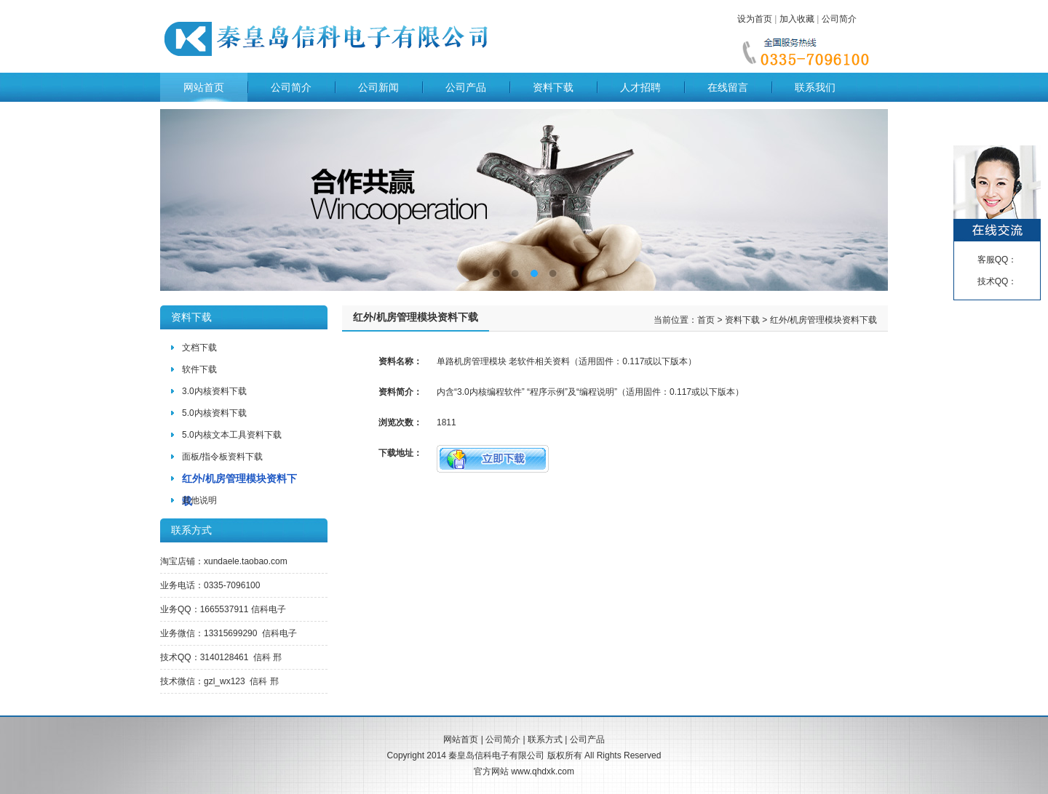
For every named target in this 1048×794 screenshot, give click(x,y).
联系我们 (815, 87)
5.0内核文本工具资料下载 (232, 435)
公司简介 (839, 19)
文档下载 (199, 347)
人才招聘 (640, 87)
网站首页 (203, 87)
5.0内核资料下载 (214, 413)
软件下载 (199, 369)
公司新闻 (378, 87)
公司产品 (465, 87)
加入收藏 (796, 19)
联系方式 (545, 739)
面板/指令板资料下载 (222, 457)
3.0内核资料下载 (214, 391)
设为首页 (754, 19)
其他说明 (199, 500)
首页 (706, 320)
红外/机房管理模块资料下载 (823, 320)
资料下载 (553, 87)
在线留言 (727, 87)
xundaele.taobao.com (245, 561)
